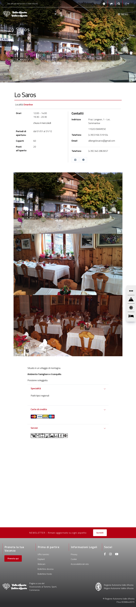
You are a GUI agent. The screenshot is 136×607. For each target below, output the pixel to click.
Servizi (34, 428)
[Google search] (119, 3)
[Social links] (111, 3)
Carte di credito (39, 409)
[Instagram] (110, 554)
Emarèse (28, 104)
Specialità (36, 388)
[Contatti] (104, 3)
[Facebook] (105, 554)
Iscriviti (99, 532)
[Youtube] (116, 554)
